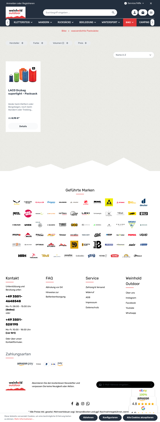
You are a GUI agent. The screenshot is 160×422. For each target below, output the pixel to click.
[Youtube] (78, 404)
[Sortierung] (133, 55)
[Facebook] (72, 404)
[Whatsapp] (88, 404)
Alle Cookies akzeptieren (140, 417)
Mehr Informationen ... (24, 419)
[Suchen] (113, 12)
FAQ (49, 278)
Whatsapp (131, 313)
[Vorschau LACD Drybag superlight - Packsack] (33, 68)
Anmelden (11, 3)
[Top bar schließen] (151, 3)
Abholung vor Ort (54, 287)
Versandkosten (83, 411)
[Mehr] (151, 12)
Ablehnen (88, 417)
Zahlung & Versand (95, 287)
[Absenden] (151, 384)
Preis (82, 43)
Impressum (91, 302)
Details (23, 126)
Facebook (131, 303)
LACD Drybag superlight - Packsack (22, 92)
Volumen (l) (61, 43)
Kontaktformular (14, 342)
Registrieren (28, 3)
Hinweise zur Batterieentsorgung (55, 294)
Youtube (130, 308)
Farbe (38, 43)
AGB (88, 297)
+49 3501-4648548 (14, 298)
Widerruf (90, 292)
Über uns (130, 292)
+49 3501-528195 (14, 322)
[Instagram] (83, 404)
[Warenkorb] (142, 12)
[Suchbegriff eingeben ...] (76, 12)
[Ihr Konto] (134, 12)
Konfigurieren (110, 417)
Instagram (131, 298)
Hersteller (17, 43)
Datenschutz (92, 307)
